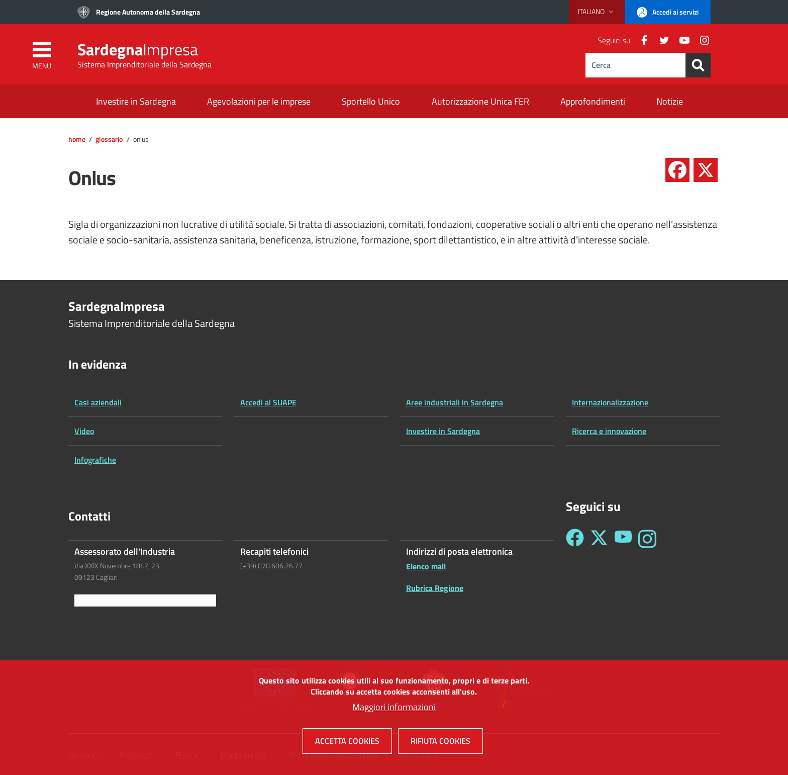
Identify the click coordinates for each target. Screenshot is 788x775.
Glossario (109, 139)
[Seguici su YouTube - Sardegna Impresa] (623, 539)
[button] (597, 11)
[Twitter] (660, 40)
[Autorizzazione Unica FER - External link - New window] (480, 102)
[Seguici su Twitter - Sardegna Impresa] (599, 539)
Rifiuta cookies (440, 745)
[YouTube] (680, 40)
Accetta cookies (347, 745)
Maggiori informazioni (394, 711)
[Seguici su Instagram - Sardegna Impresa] (647, 539)
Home (76, 139)
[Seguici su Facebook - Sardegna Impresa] (575, 539)
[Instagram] (701, 40)
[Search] (698, 65)
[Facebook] (640, 40)
